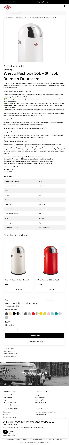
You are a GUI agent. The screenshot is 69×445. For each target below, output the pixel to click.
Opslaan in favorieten (35, 341)
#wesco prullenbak (34, 163)
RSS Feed (59, 439)
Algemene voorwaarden (13, 439)
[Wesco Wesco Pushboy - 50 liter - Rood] (33, 313)
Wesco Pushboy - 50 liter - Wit (48, 18)
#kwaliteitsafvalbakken (31, 159)
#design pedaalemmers (26, 157)
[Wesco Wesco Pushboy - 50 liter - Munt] (52, 313)
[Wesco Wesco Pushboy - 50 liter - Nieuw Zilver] (37, 313)
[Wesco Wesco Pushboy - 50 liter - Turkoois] (56, 313)
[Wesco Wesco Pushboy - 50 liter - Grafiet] (6, 313)
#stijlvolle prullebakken (39, 161)
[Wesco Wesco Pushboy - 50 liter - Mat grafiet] (25, 313)
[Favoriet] (30, 245)
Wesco (7, 300)
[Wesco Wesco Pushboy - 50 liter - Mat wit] (21, 313)
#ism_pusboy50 (17, 159)
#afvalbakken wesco (11, 157)
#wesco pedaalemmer (20, 163)
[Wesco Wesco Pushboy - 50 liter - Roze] (48, 313)
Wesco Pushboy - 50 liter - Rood (48, 280)
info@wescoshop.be (13, 405)
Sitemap (51, 439)
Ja (5, 432)
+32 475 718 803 (11, 402)
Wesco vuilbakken (21, 18)
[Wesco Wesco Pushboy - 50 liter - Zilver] (60, 313)
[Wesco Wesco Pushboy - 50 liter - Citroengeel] (40, 313)
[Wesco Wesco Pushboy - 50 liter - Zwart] (14, 313)
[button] (48, 298)
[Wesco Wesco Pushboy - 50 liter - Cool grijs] (6, 317)
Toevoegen (19, 289)
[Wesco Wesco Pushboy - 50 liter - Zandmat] (29, 313)
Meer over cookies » (9, 435)
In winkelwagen (34, 335)
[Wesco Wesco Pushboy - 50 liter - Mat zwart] (18, 313)
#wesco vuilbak (46, 163)
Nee (11, 432)
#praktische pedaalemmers (21, 161)
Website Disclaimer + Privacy (39, 439)
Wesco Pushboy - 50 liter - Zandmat (17, 280)
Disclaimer (26, 439)
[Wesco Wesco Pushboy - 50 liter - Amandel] (10, 313)
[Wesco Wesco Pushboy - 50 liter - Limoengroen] (44, 313)
